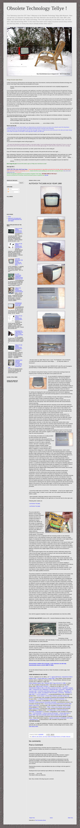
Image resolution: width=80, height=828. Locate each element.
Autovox (40, 736)
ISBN (37, 686)
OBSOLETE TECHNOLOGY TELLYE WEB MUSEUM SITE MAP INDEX (15, 219)
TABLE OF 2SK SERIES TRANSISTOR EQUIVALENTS (18, 245)
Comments (11, 191)
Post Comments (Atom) (40, 820)
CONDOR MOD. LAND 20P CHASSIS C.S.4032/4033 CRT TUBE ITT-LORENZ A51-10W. (15, 364)
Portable (64, 736)
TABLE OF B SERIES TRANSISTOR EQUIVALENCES (19, 289)
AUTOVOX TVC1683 (35, 506)
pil (61, 736)
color (44, 736)
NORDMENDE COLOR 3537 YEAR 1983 (18, 304)
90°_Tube (36, 736)
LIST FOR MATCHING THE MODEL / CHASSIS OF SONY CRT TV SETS (19, 262)
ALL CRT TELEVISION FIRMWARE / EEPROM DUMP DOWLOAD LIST (19, 277)
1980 (33, 736)
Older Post (70, 817)
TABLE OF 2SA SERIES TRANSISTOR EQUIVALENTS (18, 317)
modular (49, 736)
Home (51, 817)
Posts (10, 189)
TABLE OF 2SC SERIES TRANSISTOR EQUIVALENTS (18, 230)
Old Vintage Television (55, 736)
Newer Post (32, 817)
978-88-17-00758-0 (43, 686)
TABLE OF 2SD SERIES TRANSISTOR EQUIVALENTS (18, 346)
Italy (46, 736)
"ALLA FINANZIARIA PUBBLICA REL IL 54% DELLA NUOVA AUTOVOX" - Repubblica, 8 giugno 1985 (51, 688)
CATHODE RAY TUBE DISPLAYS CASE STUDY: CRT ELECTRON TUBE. (19, 334)
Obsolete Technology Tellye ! (37, 8)
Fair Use (46, 175)
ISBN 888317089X (33, 726)
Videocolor (68, 736)
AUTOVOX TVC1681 (35, 503)
